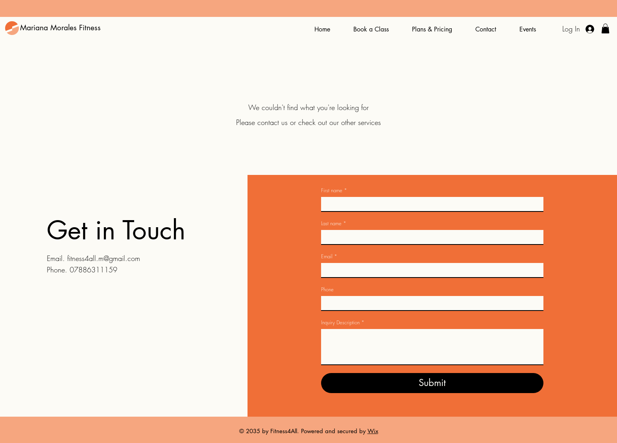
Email (329, 256)
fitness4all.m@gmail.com (103, 258)
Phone (327, 289)
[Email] (430, 270)
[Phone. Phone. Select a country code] (334, 303)
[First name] (430, 204)
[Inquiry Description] (432, 346)
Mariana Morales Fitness (60, 28)
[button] (605, 28)
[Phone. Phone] (440, 303)
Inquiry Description (342, 322)
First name (334, 190)
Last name (333, 223)
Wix (373, 431)
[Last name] (430, 237)
